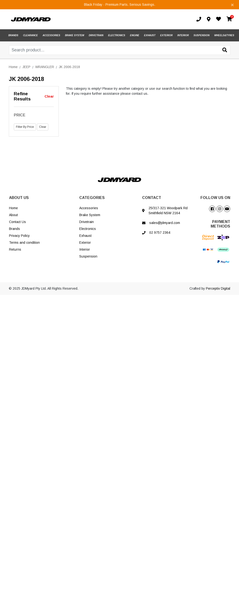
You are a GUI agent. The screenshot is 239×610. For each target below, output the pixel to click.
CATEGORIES (92, 198)
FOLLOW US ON (215, 198)
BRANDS (13, 35)
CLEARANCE (30, 35)
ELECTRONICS (116, 35)
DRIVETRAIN (96, 35)
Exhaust (85, 236)
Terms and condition (24, 242)
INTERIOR (183, 35)
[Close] (232, 4)
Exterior (85, 242)
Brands (14, 229)
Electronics (87, 229)
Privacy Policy (19, 236)
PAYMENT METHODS (220, 224)
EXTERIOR (166, 35)
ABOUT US (19, 198)
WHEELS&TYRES (224, 35)
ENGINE (134, 35)
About (13, 215)
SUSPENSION (201, 35)
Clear (49, 96)
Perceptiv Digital (218, 288)
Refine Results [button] (22, 96)
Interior (84, 249)
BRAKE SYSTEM (74, 35)
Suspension (88, 256)
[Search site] (224, 50)
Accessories (88, 208)
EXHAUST (149, 35)
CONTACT (151, 198)
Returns (15, 249)
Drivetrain (86, 222)
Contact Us (17, 222)
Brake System (89, 215)
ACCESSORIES (51, 35)
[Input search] (119, 50)
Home (13, 208)
